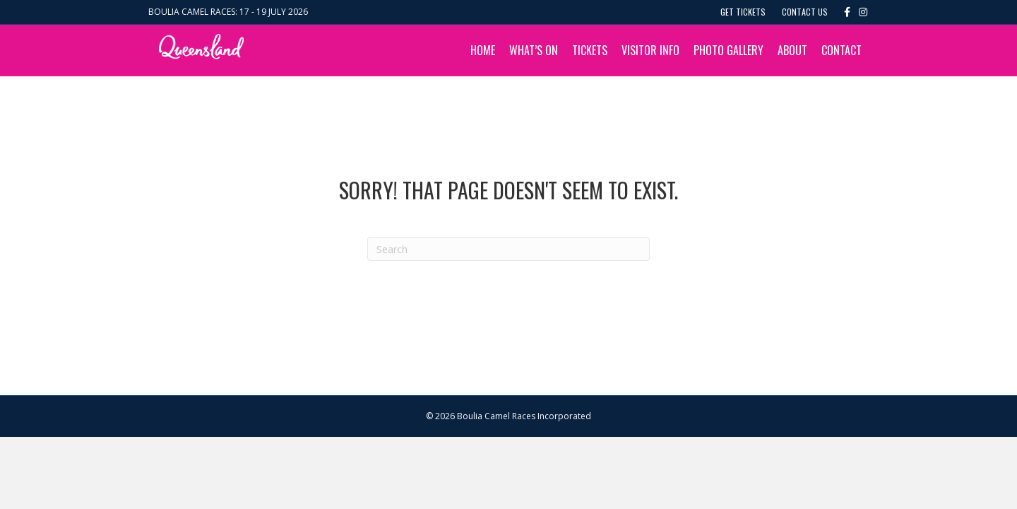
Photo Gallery (728, 50)
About (792, 50)
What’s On (533, 50)
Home (482, 50)
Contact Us (805, 12)
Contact (841, 50)
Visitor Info (650, 50)
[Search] (508, 249)
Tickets (589, 50)
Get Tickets (743, 12)
